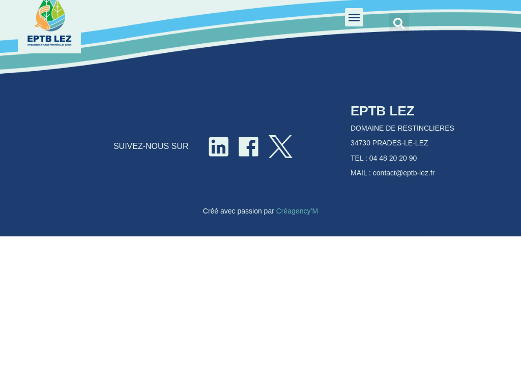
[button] (354, 17)
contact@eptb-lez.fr (404, 173)
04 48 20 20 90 (393, 158)
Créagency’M (297, 211)
